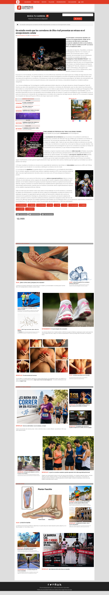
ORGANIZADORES (61, 13)
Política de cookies (53, 593)
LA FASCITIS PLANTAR (25, 526)
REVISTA (44, 13)
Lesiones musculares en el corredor (81, 379)
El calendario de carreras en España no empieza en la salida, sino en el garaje (80, 431)
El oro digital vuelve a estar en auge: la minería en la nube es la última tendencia (79, 410)
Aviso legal (61, 593)
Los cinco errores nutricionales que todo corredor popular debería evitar (79, 506)
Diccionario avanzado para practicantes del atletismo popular (27, 553)
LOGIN (81, 13)
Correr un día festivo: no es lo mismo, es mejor (34, 429)
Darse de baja (68, 593)
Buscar (77, 22)
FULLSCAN (51, 13)
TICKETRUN (36, 13)
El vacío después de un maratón (59, 333)
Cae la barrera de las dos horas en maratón (59, 573)
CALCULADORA (72, 13)
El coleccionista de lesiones (30, 379)
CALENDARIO (27, 13)
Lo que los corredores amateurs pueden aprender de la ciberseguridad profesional (69, 476)
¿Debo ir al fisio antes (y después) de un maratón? (32, 286)
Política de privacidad (42, 593)
